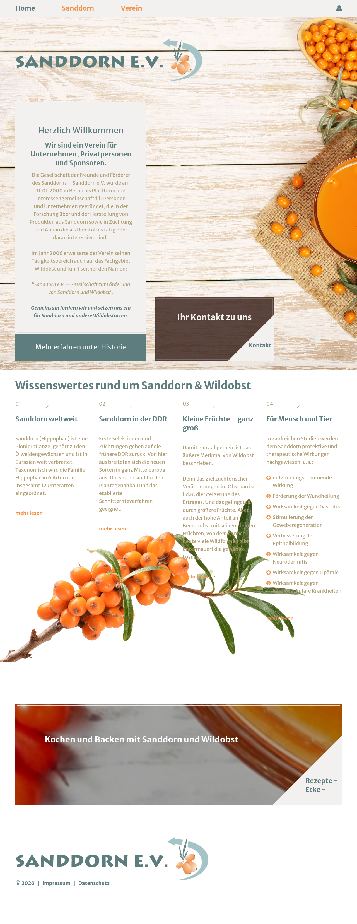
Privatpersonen (105, 169)
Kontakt (257, 360)
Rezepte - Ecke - (321, 801)
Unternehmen (53, 169)
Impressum (56, 899)
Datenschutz (94, 899)
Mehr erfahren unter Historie (80, 362)
